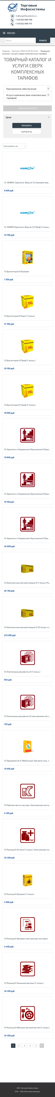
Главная (6, 51)
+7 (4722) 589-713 (23, 23)
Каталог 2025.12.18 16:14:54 (25, 51)
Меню (11, 33)
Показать (27, 125)
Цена (28, 117)
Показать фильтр (27, 108)
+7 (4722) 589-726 (23, 19)
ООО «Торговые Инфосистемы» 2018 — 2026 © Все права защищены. (27, 1089)
